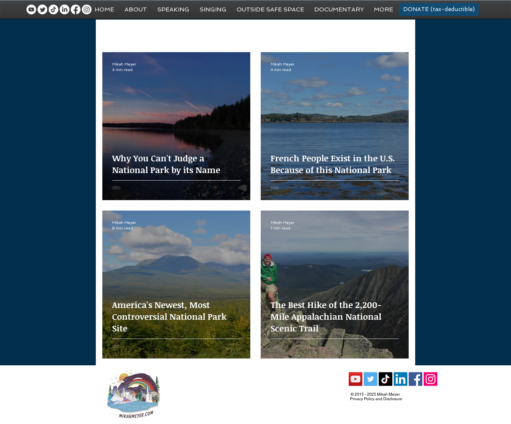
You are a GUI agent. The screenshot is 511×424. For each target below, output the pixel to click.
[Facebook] (75, 9)
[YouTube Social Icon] (355, 379)
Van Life (247, 33)
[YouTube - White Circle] (31, 9)
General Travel (149, 33)
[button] (383, 9)
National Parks (284, 33)
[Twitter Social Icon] (370, 379)
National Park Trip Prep (202, 33)
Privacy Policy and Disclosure (376, 399)
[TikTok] (53, 9)
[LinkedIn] (64, 9)
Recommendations (333, 33)
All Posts (111, 33)
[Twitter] (42, 9)
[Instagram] (87, 9)
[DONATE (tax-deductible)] (439, 9)
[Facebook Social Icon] (415, 379)
